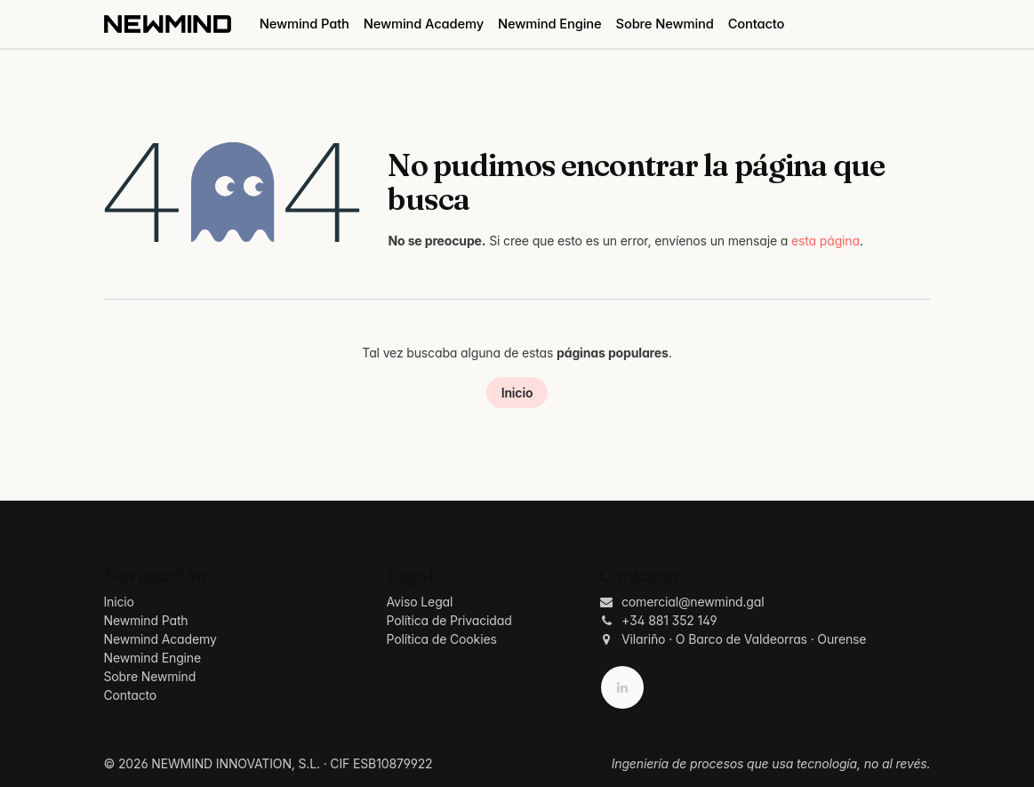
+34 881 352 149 (669, 620)
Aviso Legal (419, 601)
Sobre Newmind (150, 676)
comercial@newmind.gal (693, 601)
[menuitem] (304, 24)
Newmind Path (146, 620)
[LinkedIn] (622, 687)
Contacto (130, 695)
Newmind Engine (153, 657)
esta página (825, 240)
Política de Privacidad (448, 620)
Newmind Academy (160, 638)
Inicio (517, 392)
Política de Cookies (441, 638)
